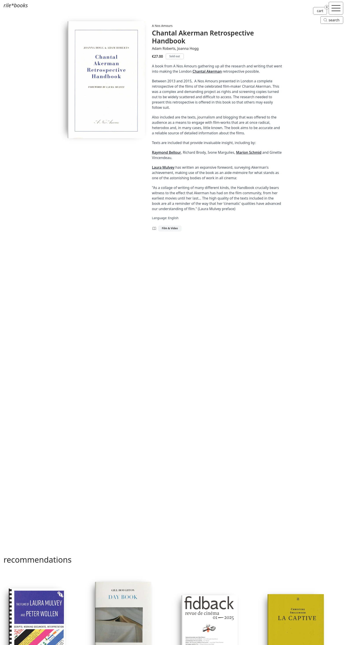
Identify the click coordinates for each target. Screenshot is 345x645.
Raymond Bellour (166, 152)
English (173, 218)
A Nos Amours (162, 26)
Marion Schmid (248, 152)
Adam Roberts (164, 48)
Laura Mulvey (163, 167)
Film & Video (170, 228)
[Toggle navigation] (336, 8)
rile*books (16, 5)
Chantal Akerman (207, 71)
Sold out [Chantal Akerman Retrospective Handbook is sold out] (174, 56)
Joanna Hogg (188, 48)
